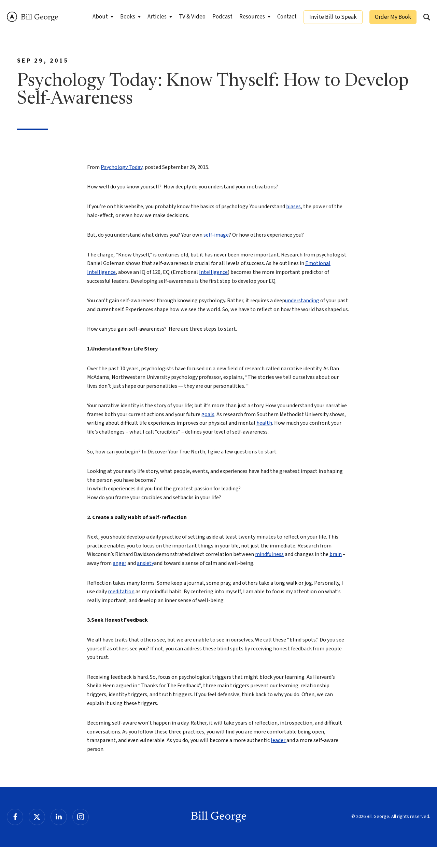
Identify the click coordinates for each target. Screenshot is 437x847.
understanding (302, 300)
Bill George (32, 16)
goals (207, 414)
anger (119, 563)
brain (335, 554)
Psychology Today (121, 167)
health (264, 423)
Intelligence (213, 272)
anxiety (145, 563)
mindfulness (269, 554)
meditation (121, 591)
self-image (216, 235)
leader (278, 740)
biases (293, 206)
